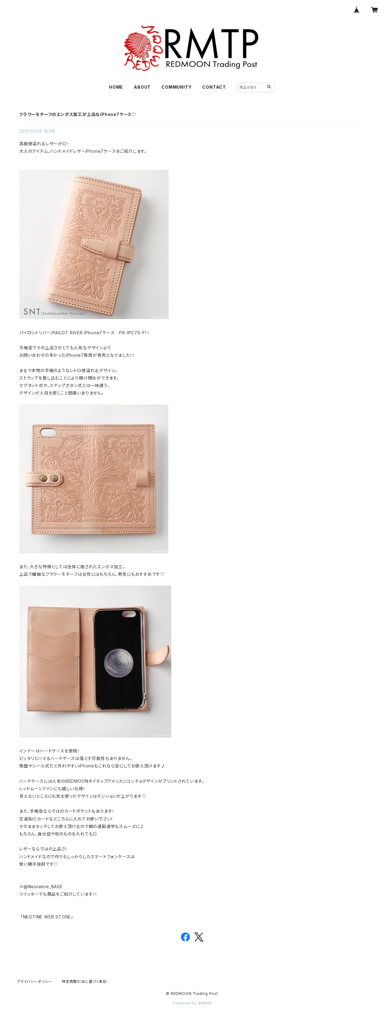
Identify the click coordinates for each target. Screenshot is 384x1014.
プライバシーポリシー (34, 981)
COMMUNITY (176, 87)
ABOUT (142, 87)
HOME (116, 87)
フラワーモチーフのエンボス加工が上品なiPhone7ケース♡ (77, 114)
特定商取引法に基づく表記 (84, 981)
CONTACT (214, 87)
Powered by (192, 1003)
